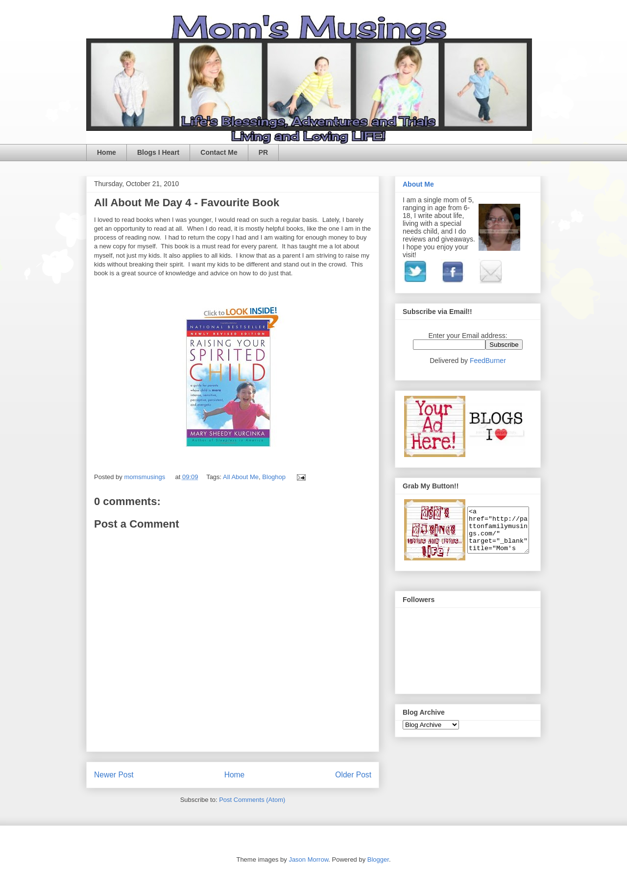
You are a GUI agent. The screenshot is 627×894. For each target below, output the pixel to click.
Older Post (353, 775)
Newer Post (114, 775)
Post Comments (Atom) (252, 799)
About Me (418, 184)
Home (106, 152)
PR (263, 152)
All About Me (241, 477)
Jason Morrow (308, 859)
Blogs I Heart (158, 152)
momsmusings (145, 477)
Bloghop (274, 477)
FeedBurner (488, 360)
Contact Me (218, 152)
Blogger (378, 859)
